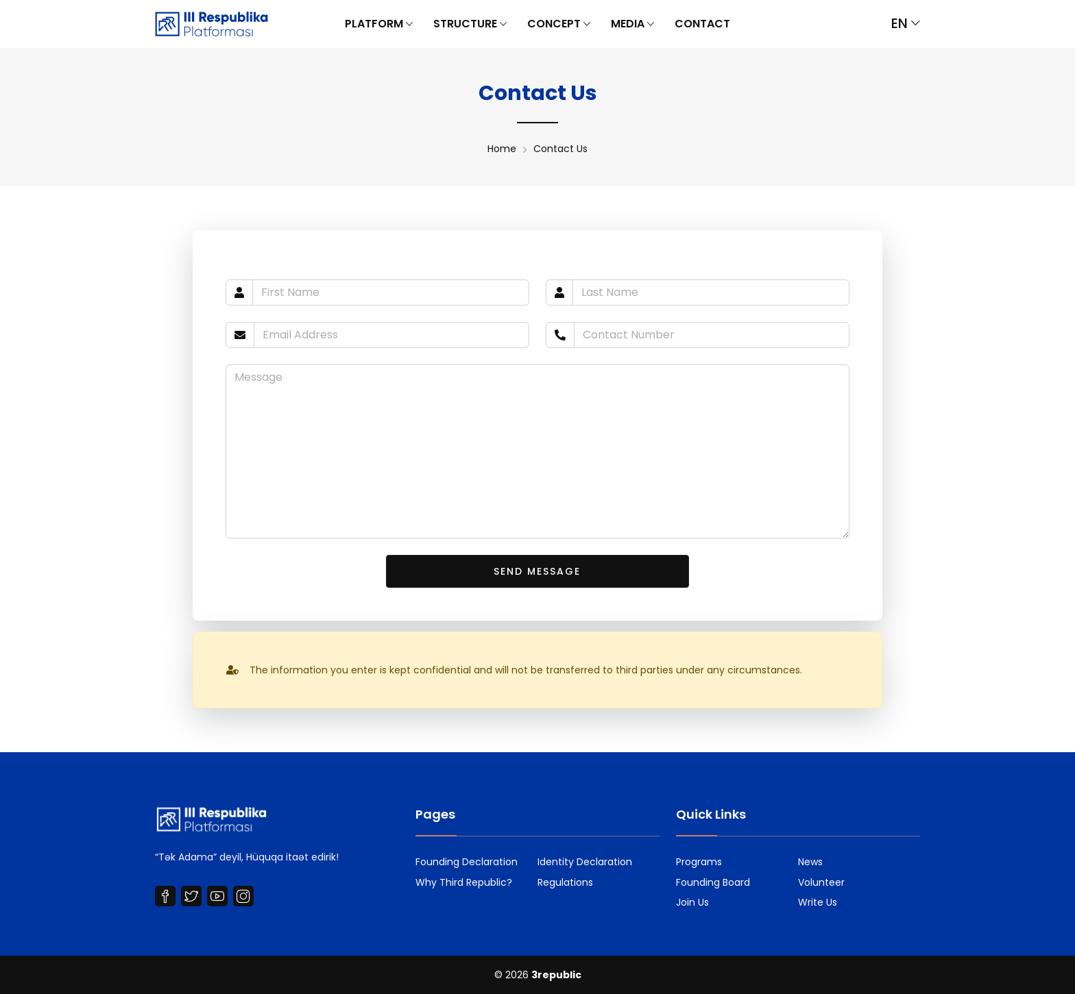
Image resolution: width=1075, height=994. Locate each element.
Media (632, 24)
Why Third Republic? (463, 882)
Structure (470, 24)
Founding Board (713, 882)
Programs (699, 862)
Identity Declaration (585, 862)
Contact (702, 24)
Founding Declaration (466, 862)
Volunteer (821, 882)
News (810, 862)
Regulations (565, 882)
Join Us (692, 902)
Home (501, 148)
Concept (558, 24)
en (905, 23)
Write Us (817, 902)
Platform (379, 24)
